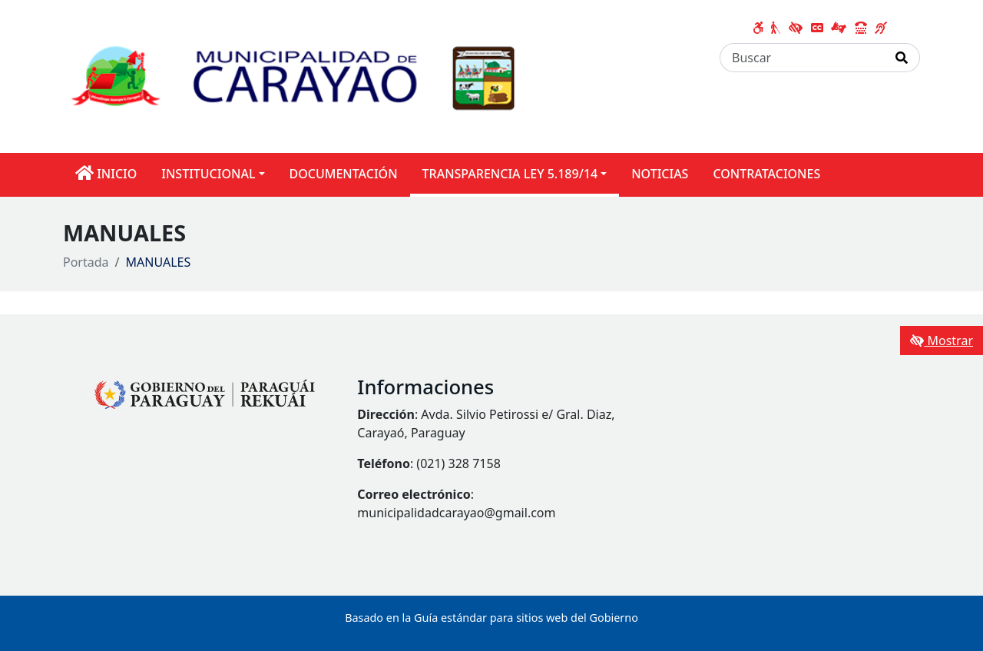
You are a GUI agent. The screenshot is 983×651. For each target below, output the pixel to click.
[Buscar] (802, 57)
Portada (86, 262)
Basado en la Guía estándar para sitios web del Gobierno (491, 617)
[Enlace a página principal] (318, 75)
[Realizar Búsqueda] (902, 57)
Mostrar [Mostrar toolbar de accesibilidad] (941, 340)
